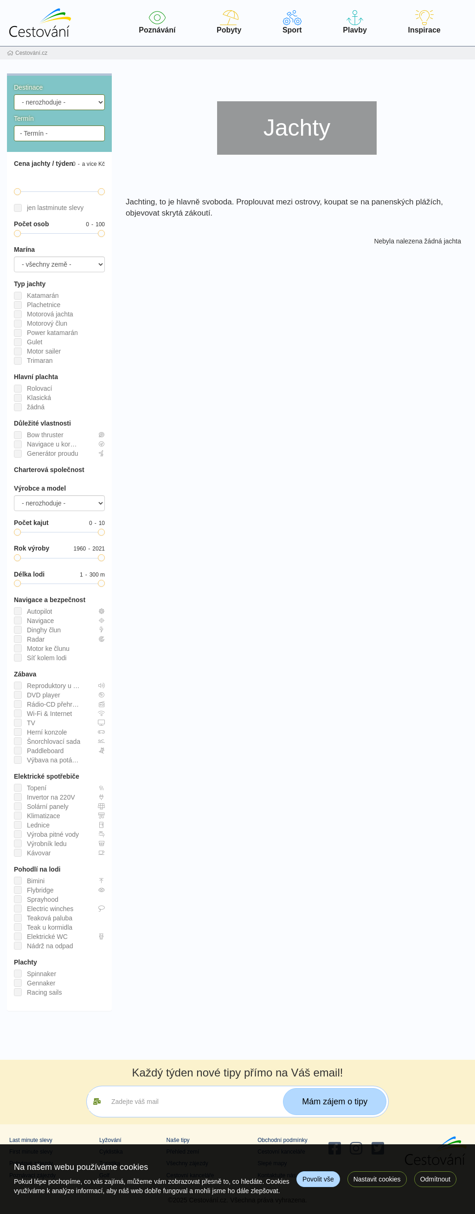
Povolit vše (318, 1179)
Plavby (355, 22)
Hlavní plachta (36, 377)
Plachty (25, 962)
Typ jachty (29, 284)
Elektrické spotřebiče (46, 776)
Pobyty (229, 22)
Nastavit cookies (377, 1179)
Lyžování (110, 1140)
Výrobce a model (40, 488)
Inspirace (424, 22)
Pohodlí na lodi (37, 869)
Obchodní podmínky (282, 1140)
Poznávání (157, 22)
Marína (24, 249)
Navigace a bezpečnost (49, 600)
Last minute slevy (30, 1140)
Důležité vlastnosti (42, 423)
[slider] (17, 191)
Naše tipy (178, 1140)
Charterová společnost (49, 469)
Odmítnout (435, 1179)
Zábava (25, 674)
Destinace (28, 87)
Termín (24, 118)
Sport (292, 22)
